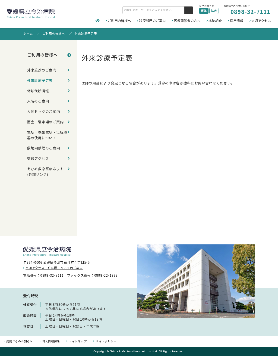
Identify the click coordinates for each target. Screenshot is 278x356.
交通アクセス (261, 20)
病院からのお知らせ (19, 341)
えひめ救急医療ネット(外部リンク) (45, 192)
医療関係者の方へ (187, 20)
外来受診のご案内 (41, 71)
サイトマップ (78, 341)
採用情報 (236, 20)
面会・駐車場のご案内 (45, 133)
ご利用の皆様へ (119, 20)
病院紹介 (215, 20)
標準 (204, 10)
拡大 (214, 10)
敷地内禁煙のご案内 (43, 164)
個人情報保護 (51, 341)
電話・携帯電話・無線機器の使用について (45, 149)
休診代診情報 (38, 96)
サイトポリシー (106, 341)
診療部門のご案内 (152, 20)
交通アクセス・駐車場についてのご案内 (54, 268)
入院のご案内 (38, 108)
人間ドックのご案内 (43, 121)
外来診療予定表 (40, 83)
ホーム (28, 33)
